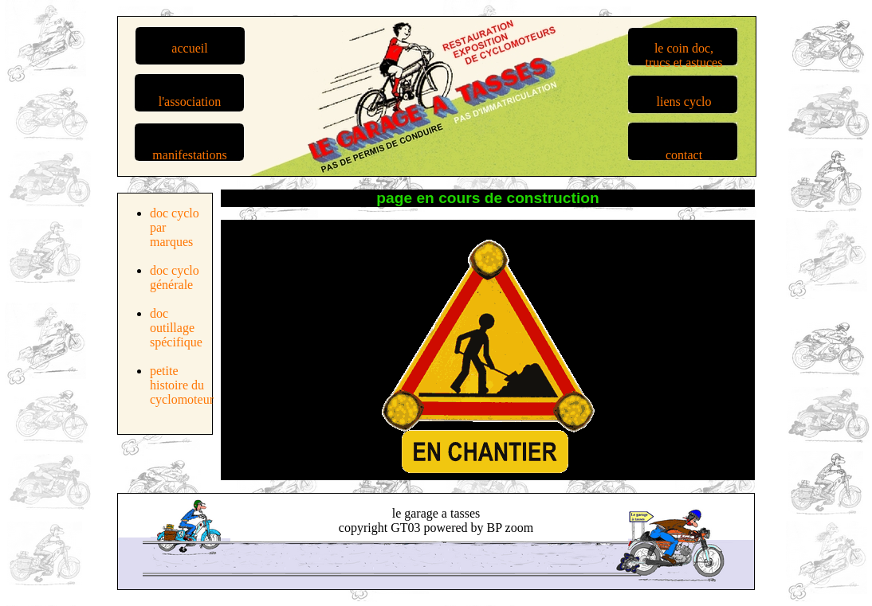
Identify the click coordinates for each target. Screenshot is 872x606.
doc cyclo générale (174, 277)
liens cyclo (684, 101)
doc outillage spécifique (176, 328)
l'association (190, 101)
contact (684, 155)
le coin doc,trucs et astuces (684, 55)
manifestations (189, 155)
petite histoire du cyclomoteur (182, 385)
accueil (189, 48)
